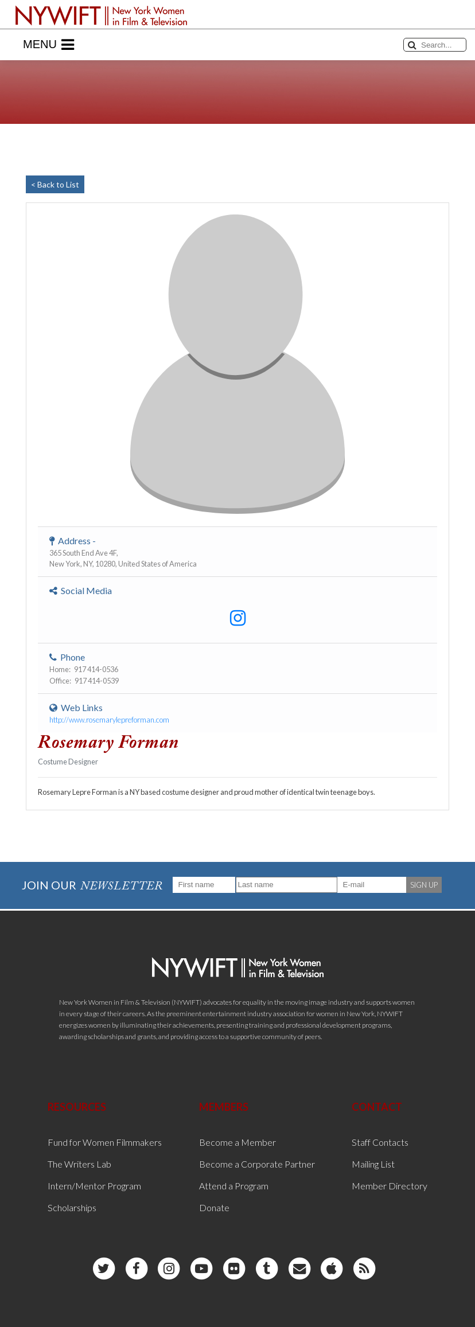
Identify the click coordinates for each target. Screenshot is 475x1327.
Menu (48, 45)
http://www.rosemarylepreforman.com (109, 719)
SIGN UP (424, 884)
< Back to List (55, 184)
